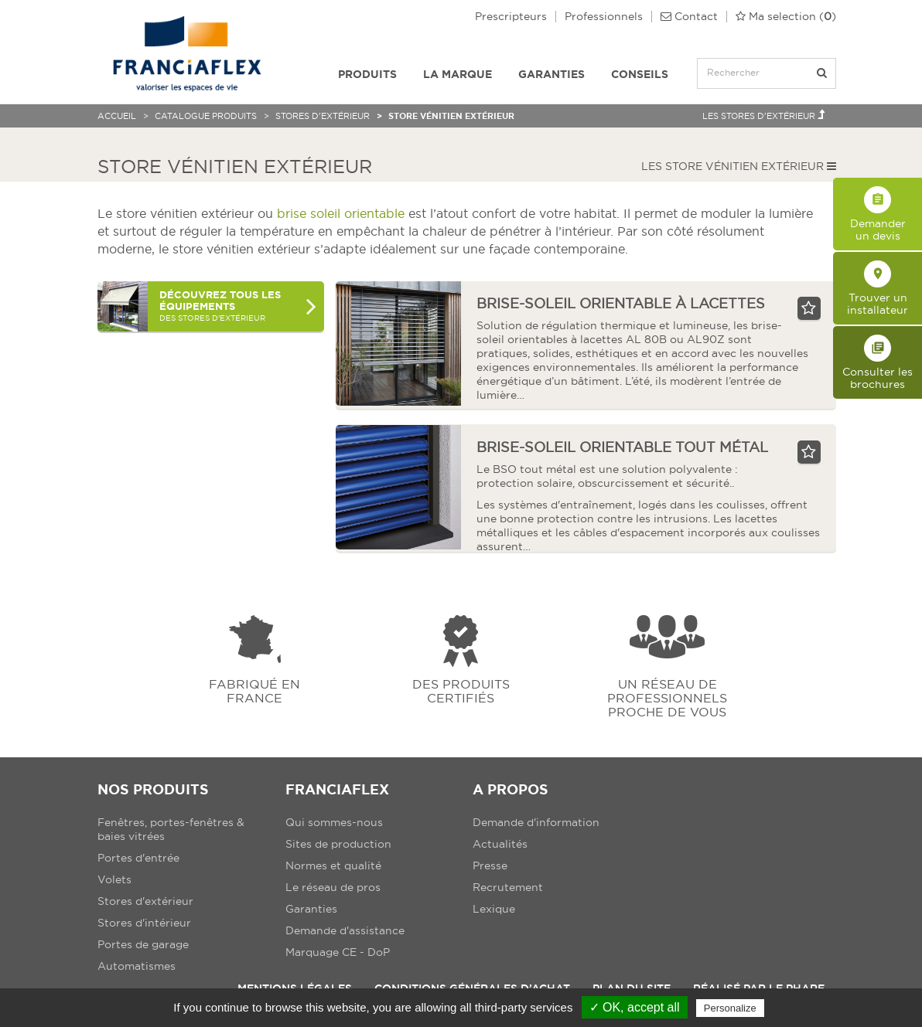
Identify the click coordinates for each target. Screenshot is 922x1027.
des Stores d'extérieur (237, 305)
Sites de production (338, 844)
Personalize (730, 1008)
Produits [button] (367, 74)
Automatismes (136, 966)
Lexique (494, 909)
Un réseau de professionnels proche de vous (667, 697)
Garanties (551, 74)
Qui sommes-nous (334, 822)
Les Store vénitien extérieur (738, 166)
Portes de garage (143, 944)
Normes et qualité (333, 865)
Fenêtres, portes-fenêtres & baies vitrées (170, 829)
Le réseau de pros (333, 887)
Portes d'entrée (138, 858)
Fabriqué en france (254, 690)
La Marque (457, 74)
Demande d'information (536, 822)
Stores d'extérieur (322, 116)
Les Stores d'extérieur (763, 115)
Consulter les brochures (877, 363)
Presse (490, 865)
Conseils (639, 74)
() (786, 16)
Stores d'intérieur (144, 923)
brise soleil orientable (341, 213)
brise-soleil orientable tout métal (622, 447)
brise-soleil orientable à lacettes (620, 303)
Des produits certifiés (461, 690)
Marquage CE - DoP (337, 952)
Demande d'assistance (345, 930)
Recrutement (508, 887)
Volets (114, 879)
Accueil (116, 116)
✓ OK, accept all (634, 1007)
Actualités (500, 844)
